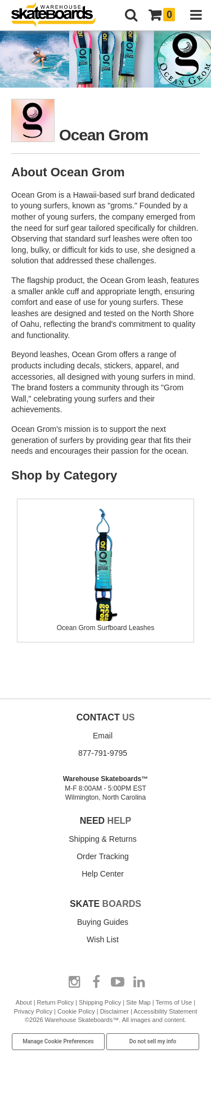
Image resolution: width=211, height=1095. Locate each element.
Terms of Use (173, 1002)
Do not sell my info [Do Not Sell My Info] (153, 1041)
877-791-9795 (102, 753)
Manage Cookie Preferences (58, 1041)
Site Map (138, 1002)
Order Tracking (103, 856)
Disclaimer (114, 1011)
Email (103, 735)
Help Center (103, 873)
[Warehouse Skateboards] (59, 15)
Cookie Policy (76, 1011)
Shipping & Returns (103, 838)
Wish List (103, 939)
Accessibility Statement (165, 1011)
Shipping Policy (100, 1002)
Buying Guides (102, 922)
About (24, 1002)
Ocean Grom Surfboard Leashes (106, 623)
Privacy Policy (33, 1011)
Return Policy (55, 1002)
